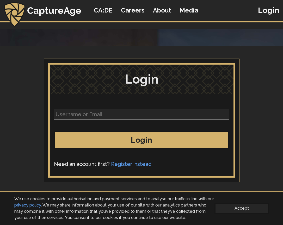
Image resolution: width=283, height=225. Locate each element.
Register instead (131, 164)
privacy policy (27, 205)
